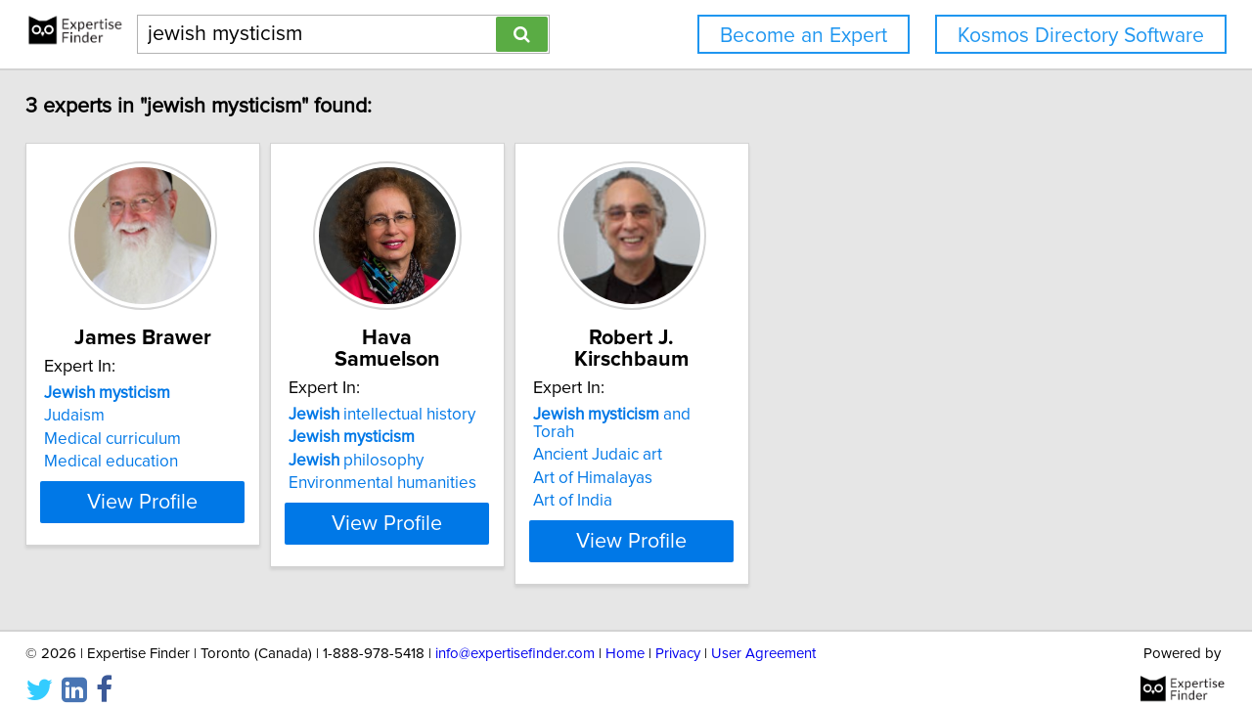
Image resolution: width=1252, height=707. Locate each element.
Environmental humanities (445, 483)
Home (625, 636)
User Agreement (763, 636)
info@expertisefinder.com (515, 636)
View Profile (181, 523)
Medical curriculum (126, 460)
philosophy (418, 460)
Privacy (677, 636)
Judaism (88, 437)
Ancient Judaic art (709, 437)
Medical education (125, 483)
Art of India (684, 483)
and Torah (746, 414)
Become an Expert (803, 35)
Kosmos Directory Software (1081, 35)
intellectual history (444, 414)
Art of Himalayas (704, 460)
